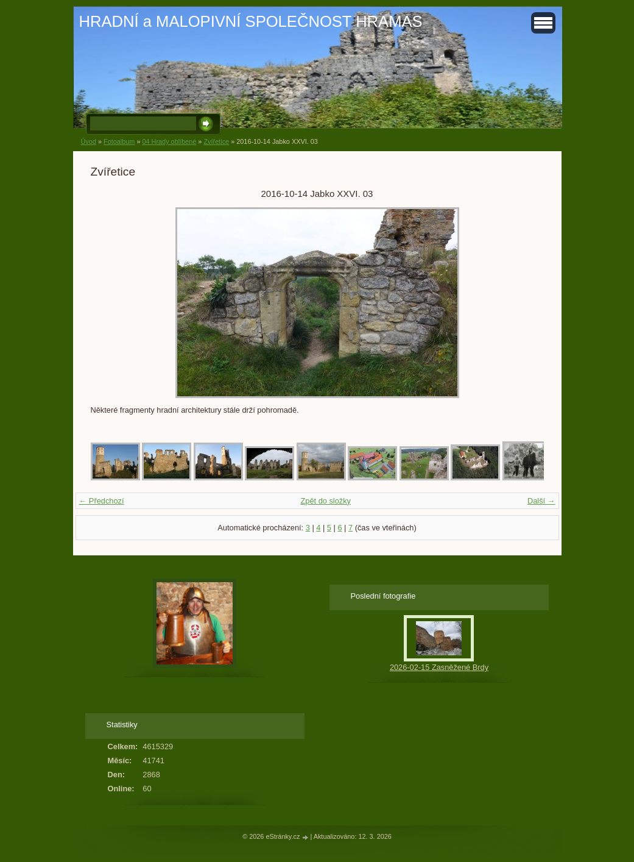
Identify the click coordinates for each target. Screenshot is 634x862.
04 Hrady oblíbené (169, 141)
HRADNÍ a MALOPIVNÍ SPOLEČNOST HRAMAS (251, 21)
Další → (541, 500)
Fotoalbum (119, 141)
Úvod (88, 141)
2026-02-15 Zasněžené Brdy (439, 667)
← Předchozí (101, 500)
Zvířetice (216, 141)
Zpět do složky (325, 500)
